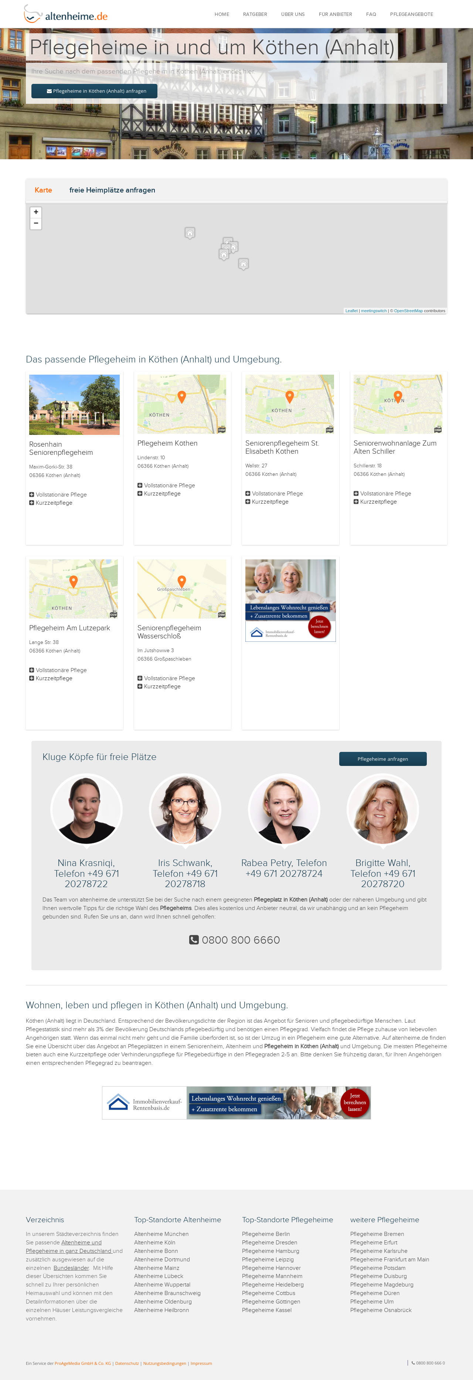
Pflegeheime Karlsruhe (379, 1251)
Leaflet (352, 311)
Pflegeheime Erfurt (373, 1242)
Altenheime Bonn (156, 1251)
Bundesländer (71, 1268)
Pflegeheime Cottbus (268, 1293)
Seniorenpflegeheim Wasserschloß (169, 632)
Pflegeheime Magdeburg (382, 1284)
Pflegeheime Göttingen (271, 1301)
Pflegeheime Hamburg (270, 1251)
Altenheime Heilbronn (161, 1310)
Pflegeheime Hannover (271, 1268)
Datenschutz (127, 1363)
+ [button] (36, 212)
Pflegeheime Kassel (267, 1310)
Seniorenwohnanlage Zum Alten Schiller (395, 447)
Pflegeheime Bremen (377, 1234)
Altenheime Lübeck (158, 1276)
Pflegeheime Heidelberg (273, 1284)
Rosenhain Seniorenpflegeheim (61, 448)
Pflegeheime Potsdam (378, 1268)
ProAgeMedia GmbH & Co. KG (83, 1363)
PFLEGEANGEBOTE (411, 14)
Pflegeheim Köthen (167, 443)
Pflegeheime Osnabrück (381, 1310)
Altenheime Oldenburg (163, 1301)
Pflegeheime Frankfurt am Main (389, 1259)
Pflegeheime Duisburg (378, 1276)
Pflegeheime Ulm (372, 1301)
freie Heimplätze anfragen (112, 190)
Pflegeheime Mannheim (272, 1276)
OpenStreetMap (408, 311)
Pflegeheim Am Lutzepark (69, 628)
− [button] (36, 223)
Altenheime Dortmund (162, 1259)
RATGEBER (255, 14)
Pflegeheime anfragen (383, 759)
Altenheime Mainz (157, 1268)
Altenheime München (161, 1234)
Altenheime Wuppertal (162, 1284)
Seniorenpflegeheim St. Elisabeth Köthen (282, 447)
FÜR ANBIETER (335, 14)
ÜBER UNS (293, 14)
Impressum (201, 1363)
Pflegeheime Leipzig (268, 1259)
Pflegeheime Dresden (269, 1242)
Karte (43, 190)
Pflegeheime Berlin (266, 1234)
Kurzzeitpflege (54, 503)
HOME (222, 14)
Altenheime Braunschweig (167, 1293)
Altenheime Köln (155, 1242)
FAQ (371, 14)
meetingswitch (374, 311)
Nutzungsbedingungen (164, 1363)
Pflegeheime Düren (375, 1293)
